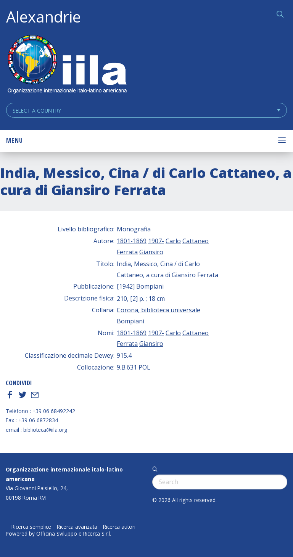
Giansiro (151, 252)
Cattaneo (195, 241)
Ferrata (127, 252)
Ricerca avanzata (77, 527)
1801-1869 (131, 241)
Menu (14, 140)
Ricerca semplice (31, 527)
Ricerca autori (119, 527)
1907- (156, 241)
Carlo (173, 241)
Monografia (134, 229)
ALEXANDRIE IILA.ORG (66, 65)
